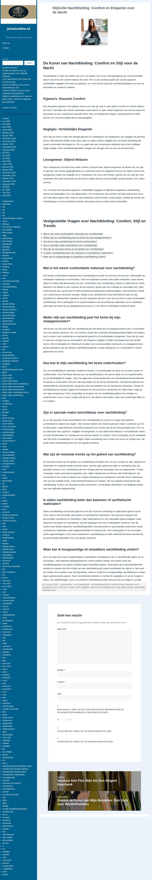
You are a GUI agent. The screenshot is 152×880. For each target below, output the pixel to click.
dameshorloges (8, 315)
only (4, 638)
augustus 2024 (8, 184)
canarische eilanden (10, 281)
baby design (7, 233)
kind (4, 526)
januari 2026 (7, 136)
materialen (63, 587)
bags (4, 235)
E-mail (61, 682)
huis (4, 475)
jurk (3, 498)
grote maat (6, 375)
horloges (6, 466)
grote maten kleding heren (13, 389)
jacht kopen (7, 481)
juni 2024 (6, 190)
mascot (5, 606)
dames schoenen (9, 310)
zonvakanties (7, 866)
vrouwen (6, 817)
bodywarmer (7, 258)
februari (5, 347)
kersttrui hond (8, 518)
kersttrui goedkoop (10, 515)
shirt (4, 712)
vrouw (4, 815)
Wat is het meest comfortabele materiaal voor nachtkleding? (73, 234)
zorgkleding (7, 869)
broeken (5, 273)
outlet (4, 643)
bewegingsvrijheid (101, 584)
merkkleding (7, 621)
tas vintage (7, 752)
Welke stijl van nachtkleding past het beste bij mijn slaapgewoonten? (77, 237)
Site (59, 694)
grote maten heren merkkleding (15, 384)
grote (4, 372)
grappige (6, 364)
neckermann (7, 629)
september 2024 (9, 181)
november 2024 (9, 176)
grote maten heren (10, 381)
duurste (5, 338)
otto (4, 641)
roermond (6, 686)
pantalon (6, 652)
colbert (5, 292)
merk (4, 618)
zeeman (5, 863)
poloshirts (6, 678)
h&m (4, 398)
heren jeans (7, 421)
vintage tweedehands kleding (14, 809)
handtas (5, 401)
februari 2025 (8, 167)
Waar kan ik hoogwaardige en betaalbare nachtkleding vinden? (74, 256)
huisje (4, 478)
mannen (5, 595)
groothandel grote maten (12, 369)
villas (4, 803)
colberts (5, 295)
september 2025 (9, 147)
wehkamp (6, 820)
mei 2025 (6, 158)
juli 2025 (6, 153)
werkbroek (6, 823)
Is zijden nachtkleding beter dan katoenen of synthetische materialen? (78, 253)
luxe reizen (7, 586)
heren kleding (8, 424)
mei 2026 (6, 124)
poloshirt (6, 675)
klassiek (129, 584)
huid (4, 469)
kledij (4, 541)
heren (4, 415)
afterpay (5, 224)
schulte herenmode (10, 709)
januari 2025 (7, 170)
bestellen (6, 247)
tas (3, 749)
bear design (7, 241)
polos (4, 672)
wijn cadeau (7, 837)
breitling (5, 267)
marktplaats (7, 603)
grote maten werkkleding (12, 395)
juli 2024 (6, 187)
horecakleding (8, 455)
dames (5, 301)
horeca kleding (8, 452)
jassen (5, 486)
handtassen (7, 404)
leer (4, 569)
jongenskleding (8, 495)
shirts (4, 715)
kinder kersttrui (8, 532)
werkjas (5, 829)
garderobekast (8, 355)
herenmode (7, 438)
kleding (5, 544)
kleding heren (8, 549)
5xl (3, 213)
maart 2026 (7, 130)
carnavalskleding (9, 287)
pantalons (6, 655)
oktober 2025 (7, 144)
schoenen (6, 703)
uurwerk (5, 780)
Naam (61, 670)
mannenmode (8, 601)
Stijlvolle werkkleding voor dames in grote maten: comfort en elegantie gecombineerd (17, 99)
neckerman (7, 626)
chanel (5, 290)
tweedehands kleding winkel (14, 772)
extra (4, 344)
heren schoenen (9, 427)
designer (6, 330)
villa (4, 797)
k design (6, 506)
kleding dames (8, 546)
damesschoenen (9, 324)
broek (4, 270)
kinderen (6, 535)
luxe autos (6, 583)
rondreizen (6, 689)
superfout (6, 740)
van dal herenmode (10, 795)
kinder (5, 529)
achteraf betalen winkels (12, 218)
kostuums (6, 561)
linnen (4, 578)
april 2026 (6, 127)
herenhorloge (8, 429)
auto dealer (7, 230)
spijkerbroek (7, 726)
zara (4, 857)
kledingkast (7, 555)
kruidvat (5, 563)
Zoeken (5, 59)
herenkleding (7, 435)
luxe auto (6, 581)
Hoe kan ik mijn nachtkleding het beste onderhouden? (70, 241)
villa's (4, 800)
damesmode (7, 321)
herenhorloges (8, 432)
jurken (5, 501)
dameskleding (8, 318)
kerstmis (6, 512)
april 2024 (6, 195)
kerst (4, 509)
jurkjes (5, 504)
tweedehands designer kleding (15, 769)
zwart (4, 872)
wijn (4, 832)
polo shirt (6, 663)
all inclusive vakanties (11, 227)
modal (71, 587)
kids (4, 524)
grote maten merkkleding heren (15, 392)
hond (4, 447)
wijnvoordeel (7, 840)
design (5, 327)
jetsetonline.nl (18, 28)
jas (3, 484)
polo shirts (6, 666)
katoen (122, 584)
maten (5, 612)
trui (3, 760)
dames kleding (8, 307)
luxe (55, 587)
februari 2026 (8, 133)
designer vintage (9, 332)
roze (4, 695)
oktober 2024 (7, 178)
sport (4, 732)
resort (4, 680)
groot (4, 367)
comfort (114, 584)
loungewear (47, 587)
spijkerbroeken (8, 729)
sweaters (6, 746)
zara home (6, 860)
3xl (3, 207)
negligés (85, 587)
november (6, 632)
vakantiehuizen (8, 789)
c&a (4, 278)
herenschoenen (8, 441)
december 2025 (9, 138)
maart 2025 (7, 164)
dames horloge (8, 304)
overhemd (6, 646)
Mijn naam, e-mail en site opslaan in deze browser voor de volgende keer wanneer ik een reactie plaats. (90, 711)
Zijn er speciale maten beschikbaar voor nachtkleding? (70, 245)
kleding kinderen (9, 552)
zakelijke (6, 852)
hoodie (5, 449)
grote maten (7, 378)
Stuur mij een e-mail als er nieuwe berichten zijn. (85, 741)
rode (4, 683)
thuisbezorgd (7, 757)
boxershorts (7, 264)
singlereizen (7, 720)
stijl (118, 587)
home (4, 444)
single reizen (7, 718)
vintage (5, 806)
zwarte (5, 874)
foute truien (7, 352)
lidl (3, 575)
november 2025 (9, 141)
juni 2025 (6, 156)
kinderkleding (8, 538)
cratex (5, 298)
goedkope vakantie (10, 361)
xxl (3, 849)
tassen (5, 755)
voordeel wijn (7, 812)
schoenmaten (8, 706)
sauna (5, 700)
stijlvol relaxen (127, 587)
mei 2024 (6, 193)
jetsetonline (67, 584)
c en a (5, 275)
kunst (136, 584)
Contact (5, 48)
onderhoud (95, 587)
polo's (4, 669)
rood (4, 692)
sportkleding (7, 735)
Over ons (6, 43)
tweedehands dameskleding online (17, 766)
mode (4, 623)
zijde (53, 590)
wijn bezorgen (8, 835)
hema (4, 407)
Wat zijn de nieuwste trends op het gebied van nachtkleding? (73, 249)
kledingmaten (8, 558)
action (4, 221)
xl (3, 846)
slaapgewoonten (108, 587)
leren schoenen (8, 572)
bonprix (5, 261)
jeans (4, 489)
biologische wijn (9, 253)
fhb (3, 350)
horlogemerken (8, 464)
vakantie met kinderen (11, 783)
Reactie (62, 629)
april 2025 (6, 161)
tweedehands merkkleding (13, 775)
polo (4, 660)
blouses (5, 255)
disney (5, 335)
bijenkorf (6, 250)
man (4, 592)
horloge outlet (8, 461)
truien (4, 763)
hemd (4, 409)
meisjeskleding (8, 615)
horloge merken (9, 458)
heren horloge (8, 418)
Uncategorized (8, 777)
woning (5, 843)
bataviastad (7, 238)
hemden (5, 412)
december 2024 (9, 173)
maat (4, 589)
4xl (3, 210)
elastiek (5, 341)
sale (4, 698)
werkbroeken (7, 826)
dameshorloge (8, 312)
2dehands (6, 204)
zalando (5, 854)
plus (4, 658)
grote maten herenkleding (13, 387)
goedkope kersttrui (10, 358)
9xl (3, 215)
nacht (77, 587)
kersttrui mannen (9, 521)
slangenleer (7, 723)
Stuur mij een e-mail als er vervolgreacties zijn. (84, 731)
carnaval (6, 284)
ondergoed (7, 635)
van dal (5, 792)
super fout (6, 738)
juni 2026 (6, 121)
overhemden (7, 649)
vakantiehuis (7, 786)
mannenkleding (8, 598)
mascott (5, 609)
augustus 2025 (8, 150)
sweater (5, 743)
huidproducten (8, 472)
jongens (5, 492)
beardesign (7, 244)
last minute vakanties (11, 566)
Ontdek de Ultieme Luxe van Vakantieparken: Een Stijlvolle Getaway (14, 73)
